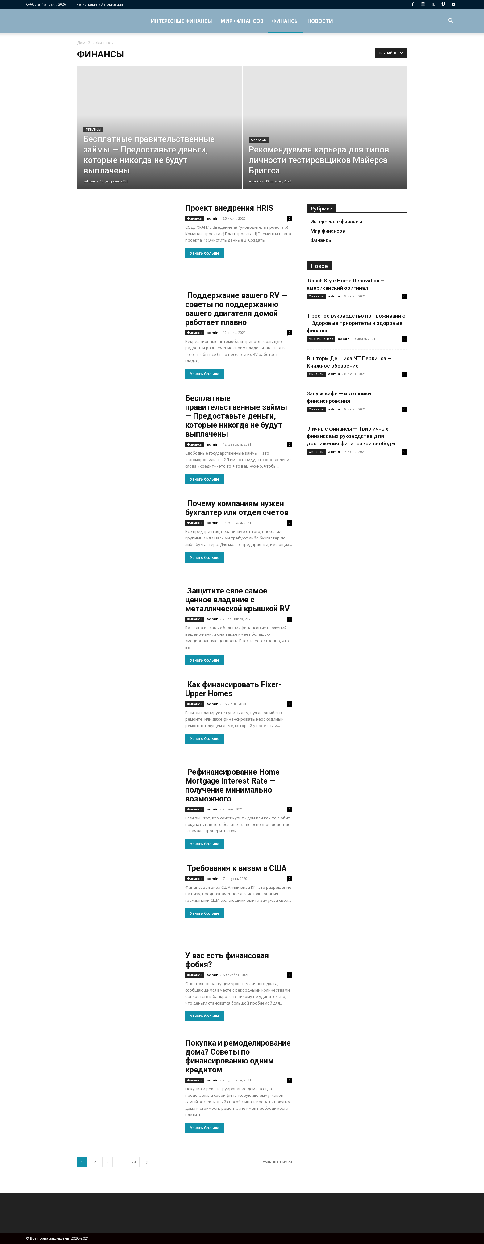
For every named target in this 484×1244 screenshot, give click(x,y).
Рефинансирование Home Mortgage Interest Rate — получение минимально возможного (232, 785)
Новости (320, 21)
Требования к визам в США (235, 868)
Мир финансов (242, 21)
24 (133, 1162)
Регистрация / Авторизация (100, 4)
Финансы (285, 21)
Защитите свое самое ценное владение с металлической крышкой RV (237, 599)
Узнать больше (204, 253)
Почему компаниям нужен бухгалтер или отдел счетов (236, 508)
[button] (450, 21)
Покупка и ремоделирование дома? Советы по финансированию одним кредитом (238, 1056)
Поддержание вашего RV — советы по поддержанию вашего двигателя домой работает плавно (236, 309)
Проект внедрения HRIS (229, 208)
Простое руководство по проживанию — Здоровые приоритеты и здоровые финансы (356, 323)
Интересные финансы (181, 21)
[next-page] (147, 1162)
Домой (83, 42)
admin (89, 181)
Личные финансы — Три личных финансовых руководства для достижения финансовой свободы (351, 436)
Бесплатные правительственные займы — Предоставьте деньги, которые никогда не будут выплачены (236, 416)
